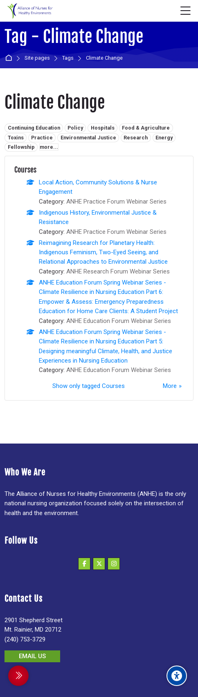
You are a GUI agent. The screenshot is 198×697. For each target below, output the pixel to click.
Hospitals (103, 128)
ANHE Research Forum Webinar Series (118, 271)
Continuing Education (34, 128)
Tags (68, 58)
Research (136, 137)
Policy (75, 128)
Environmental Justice (88, 137)
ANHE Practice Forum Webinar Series (116, 201)
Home (10, 58)
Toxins (16, 137)
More (170, 386)
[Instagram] (114, 564)
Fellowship (21, 147)
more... (49, 147)
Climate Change (104, 58)
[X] (99, 564)
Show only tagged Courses (88, 386)
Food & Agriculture (146, 128)
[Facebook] (84, 564)
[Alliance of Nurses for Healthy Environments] (29, 11)
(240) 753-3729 (24, 639)
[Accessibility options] (176, 676)
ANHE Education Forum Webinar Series (118, 321)
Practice (42, 137)
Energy (164, 137)
